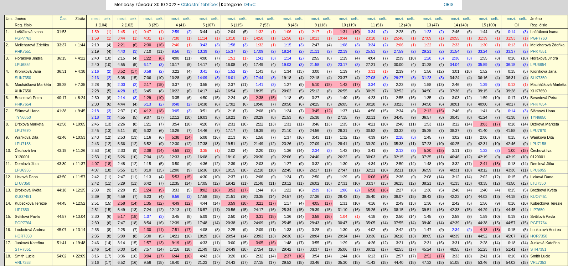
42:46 (62, 137)
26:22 (342, 157)
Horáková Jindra (29, 58)
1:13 (147, 177)
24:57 (286, 196)
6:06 (372, 177)
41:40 (482, 130)
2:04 (231, 32)
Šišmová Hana (27, 111)
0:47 (147, 32)
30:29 (371, 91)
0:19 (512, 216)
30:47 (342, 223)
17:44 (258, 78)
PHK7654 (23, 104)
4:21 (372, 124)
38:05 (427, 236)
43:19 (62, 150)
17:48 (202, 223)
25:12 (314, 91)
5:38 (175, 137)
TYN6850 (23, 117)
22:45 (286, 170)
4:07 (95, 164)
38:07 (398, 196)
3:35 (175, 98)
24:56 (314, 130)
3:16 (95, 256)
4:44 (121, 104)
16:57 (202, 210)
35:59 (482, 64)
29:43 (314, 223)
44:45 (62, 203)
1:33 (483, 150)
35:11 (398, 170)
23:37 (342, 78)
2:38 (259, 98)
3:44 (203, 32)
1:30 (483, 45)
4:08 (203, 229)
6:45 (147, 91)
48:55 (454, 249)
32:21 (371, 170)
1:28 (428, 58)
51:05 (454, 262)
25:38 (314, 117)
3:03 (455, 98)
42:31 (482, 144)
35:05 (371, 223)
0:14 (512, 32)
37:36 (454, 91)
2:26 (121, 124)
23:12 (286, 183)
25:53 (371, 51)
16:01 (230, 78)
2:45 (95, 124)
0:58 (147, 71)
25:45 (286, 223)
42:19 (482, 157)
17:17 (230, 130)
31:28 (427, 64)
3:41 (203, 71)
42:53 (398, 249)
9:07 (147, 117)
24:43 (230, 262)
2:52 (428, 256)
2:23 (399, 84)
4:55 (121, 64)
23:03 (258, 236)
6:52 (147, 144)
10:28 (174, 78)
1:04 (343, 216)
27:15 (342, 117)
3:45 (315, 111)
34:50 (427, 91)
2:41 (483, 164)
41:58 (62, 124)
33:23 (398, 104)
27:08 (371, 78)
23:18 (371, 38)
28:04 (314, 236)
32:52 (398, 91)
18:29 (202, 236)
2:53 (121, 137)
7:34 (147, 157)
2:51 (95, 203)
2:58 (121, 203)
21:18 (258, 170)
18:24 (286, 51)
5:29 (121, 183)
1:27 (287, 84)
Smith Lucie (25, 256)
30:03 (371, 157)
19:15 (230, 170)
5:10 (315, 84)
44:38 (482, 223)
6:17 (147, 64)
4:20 (203, 124)
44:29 (482, 210)
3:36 (121, 256)
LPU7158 (23, 144)
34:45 (398, 117)
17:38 (202, 144)
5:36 (121, 144)
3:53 (231, 190)
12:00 (174, 170)
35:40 (371, 196)
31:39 (482, 38)
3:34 (372, 32)
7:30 (175, 38)
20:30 (258, 157)
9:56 (175, 51)
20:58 (286, 104)
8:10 (147, 170)
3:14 (121, 243)
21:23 (202, 262)
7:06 (147, 78)
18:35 (258, 91)
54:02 (62, 256)
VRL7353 (23, 262)
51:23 (482, 249)
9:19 (175, 243)
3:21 (259, 203)
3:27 (315, 98)
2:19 (95, 45)
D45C (250, 4)
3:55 (203, 84)
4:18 (372, 216)
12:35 (174, 183)
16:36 (202, 170)
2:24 (231, 98)
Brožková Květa (28, 190)
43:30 (62, 164)
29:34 (342, 236)
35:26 (371, 210)
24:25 (314, 104)
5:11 (121, 130)
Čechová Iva (25, 150)
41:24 (482, 117)
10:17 (174, 64)
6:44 (175, 256)
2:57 (399, 256)
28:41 (342, 144)
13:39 (202, 51)
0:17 (512, 98)
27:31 (342, 183)
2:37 (231, 84)
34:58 (427, 104)
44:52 (482, 236)
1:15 (287, 45)
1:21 (147, 124)
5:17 (121, 216)
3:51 (203, 111)
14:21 (174, 236)
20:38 (230, 223)
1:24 (287, 111)
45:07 (62, 229)
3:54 (175, 124)
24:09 (258, 223)
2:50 (399, 164)
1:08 (343, 45)
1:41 (259, 58)
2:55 (315, 58)
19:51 (230, 144)
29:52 (286, 262)
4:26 (372, 243)
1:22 (428, 45)
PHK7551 (23, 51)
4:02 (372, 229)
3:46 (315, 124)
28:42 (342, 196)
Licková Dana (26, 177)
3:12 (455, 124)
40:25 (454, 144)
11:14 (202, 38)
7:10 (147, 51)
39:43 (454, 117)
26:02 (314, 183)
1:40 (343, 98)
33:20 (371, 144)
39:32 (371, 249)
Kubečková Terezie (31, 203)
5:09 (203, 216)
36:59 (427, 170)
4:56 (372, 111)
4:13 (483, 229)
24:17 (258, 210)
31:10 (342, 210)
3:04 (147, 256)
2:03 (259, 164)
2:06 (399, 45)
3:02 (455, 137)
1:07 (147, 216)
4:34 (372, 164)
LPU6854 (23, 64)
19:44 (342, 38)
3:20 (231, 256)
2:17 (315, 32)
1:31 (343, 32)
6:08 (121, 78)
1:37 (343, 111)
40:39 (454, 236)
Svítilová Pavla (27, 216)
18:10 (230, 157)
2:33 (455, 45)
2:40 (95, 58)
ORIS (449, 4)
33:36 (371, 236)
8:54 (147, 223)
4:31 (147, 38)
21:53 (286, 117)
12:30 (174, 144)
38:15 (398, 210)
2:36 (455, 58)
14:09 (202, 78)
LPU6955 (23, 170)
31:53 (62, 32)
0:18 (512, 124)
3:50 (175, 164)
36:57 (427, 117)
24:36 (286, 236)
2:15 (121, 58)
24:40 (314, 157)
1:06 (287, 32)
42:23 (454, 196)
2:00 (121, 84)
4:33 (203, 243)
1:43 (259, 71)
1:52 (231, 71)
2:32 (259, 256)
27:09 (427, 38)
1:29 (147, 98)
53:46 (482, 262)
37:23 (427, 144)
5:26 (121, 157)
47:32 (427, 262)
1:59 (95, 32)
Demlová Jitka (27, 164)
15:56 (286, 38)
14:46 (202, 130)
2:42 (95, 177)
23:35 (258, 196)
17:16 (174, 249)
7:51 (175, 229)
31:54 (454, 51)
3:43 (203, 45)
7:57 (147, 249)
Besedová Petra (28, 98)
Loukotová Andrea (30, 229)
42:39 (454, 223)
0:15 (512, 71)
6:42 (147, 183)
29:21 (427, 51)
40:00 (482, 104)
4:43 (203, 256)
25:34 (286, 210)
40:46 (454, 157)
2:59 (175, 32)
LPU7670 (23, 130)
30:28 (371, 104)
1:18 (287, 98)
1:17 (287, 203)
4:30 (203, 177)
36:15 (62, 58)
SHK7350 (23, 78)
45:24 (427, 249)
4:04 (372, 58)
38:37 (454, 130)
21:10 (286, 130)
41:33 (454, 183)
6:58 (372, 190)
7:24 (147, 210)
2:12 (428, 111)
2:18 (95, 111)
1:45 (121, 32)
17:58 (202, 196)
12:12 (174, 117)
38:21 (427, 183)
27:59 (398, 51)
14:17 (202, 64)
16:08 (230, 64)
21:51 (230, 196)
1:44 (483, 32)
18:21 (230, 117)
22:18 (314, 78)
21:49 (258, 144)
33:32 (398, 130)
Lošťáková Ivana (29, 32)
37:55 (398, 223)
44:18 (62, 190)
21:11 (314, 51)
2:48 (121, 164)
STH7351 (23, 249)
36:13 (398, 183)
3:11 (455, 150)
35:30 (342, 262)
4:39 (372, 137)
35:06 (342, 249)
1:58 (231, 45)
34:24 (454, 78)
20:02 (286, 91)
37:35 (427, 157)
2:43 (95, 137)
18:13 (314, 38)
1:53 (428, 124)
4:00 (175, 58)
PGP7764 (23, 223)
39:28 (62, 84)
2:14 (121, 98)
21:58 (314, 64)
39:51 (427, 210)
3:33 (175, 190)
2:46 (455, 32)
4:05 (315, 203)
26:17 (314, 170)
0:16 (512, 58)
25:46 (398, 38)
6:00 (121, 249)
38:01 (454, 104)
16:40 (174, 262)
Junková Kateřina (29, 243)
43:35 (482, 183)
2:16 (95, 71)
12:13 (174, 210)
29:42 (286, 249)
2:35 (95, 229)
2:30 (147, 45)
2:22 (259, 124)
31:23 (427, 78)
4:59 (175, 150)
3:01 (455, 71)
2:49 (399, 203)
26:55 (342, 91)
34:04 (454, 64)
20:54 (230, 236)
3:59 (231, 203)
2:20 (259, 150)
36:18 (398, 236)
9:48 (175, 104)
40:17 (62, 98)
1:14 (287, 58)
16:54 (230, 91)
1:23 (428, 32)
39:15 (482, 91)
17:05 (202, 183)
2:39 (399, 58)
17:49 (258, 64)
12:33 (174, 157)
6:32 (147, 130)
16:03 (202, 117)
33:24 (482, 51)
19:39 (258, 130)
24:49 (230, 249)
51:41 (62, 243)
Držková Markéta (29, 124)
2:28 (399, 32)
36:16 (482, 78)
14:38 (202, 104)
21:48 (258, 183)
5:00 (121, 236)
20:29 (258, 117)
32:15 (398, 157)
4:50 (203, 98)
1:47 (428, 229)
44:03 (482, 196)
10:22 (174, 91)
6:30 (147, 236)
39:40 (427, 223)
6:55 (121, 170)
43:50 (62, 177)
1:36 (287, 150)
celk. (108, 18)
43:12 (482, 170)
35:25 (427, 130)
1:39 (483, 84)
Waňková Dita (26, 137)
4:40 (121, 51)
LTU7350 (22, 183)
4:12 (147, 111)
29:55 (454, 38)
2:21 (121, 45)
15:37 (230, 51)
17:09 (258, 51)
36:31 (62, 71)
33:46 (314, 262)
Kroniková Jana (28, 71)
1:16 (147, 137)
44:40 (398, 262)
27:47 (342, 170)
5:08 (203, 137)
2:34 (399, 111)
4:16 (372, 203)
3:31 (372, 71)
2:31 (231, 124)
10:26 (174, 130)
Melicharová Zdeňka (32, 45)
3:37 (175, 84)
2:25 (121, 229)
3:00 (315, 71)
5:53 (175, 177)
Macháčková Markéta (33, 84)
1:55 (483, 58)
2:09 (259, 229)
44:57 (62, 216)
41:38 (62, 111)
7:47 (121, 223)
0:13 (512, 45)
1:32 (259, 32)
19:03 (286, 64)
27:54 (258, 249)
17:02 (230, 104)
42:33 (454, 210)
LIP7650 (22, 210)
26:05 (342, 104)
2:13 (231, 137)
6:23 (147, 196)
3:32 (315, 164)
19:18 (286, 78)
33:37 (62, 45)
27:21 (371, 64)
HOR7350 (23, 236)
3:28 (315, 229)
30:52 (371, 130)
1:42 (343, 150)
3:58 (315, 216)
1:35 (428, 98)
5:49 (121, 210)
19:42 (230, 183)
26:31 (342, 130)
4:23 (372, 98)
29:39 (314, 210)
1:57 (147, 243)
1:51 (231, 58)
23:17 (342, 64)
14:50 (258, 38)
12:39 (174, 223)
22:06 (286, 157)
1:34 (287, 71)
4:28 (121, 91)
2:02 (231, 150)
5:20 (428, 150)
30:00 (398, 64)
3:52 (121, 71)
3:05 (175, 111)
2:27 (399, 190)
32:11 (371, 117)
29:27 (398, 78)
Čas (63, 18)
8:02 (203, 190)
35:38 (398, 144)
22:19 (342, 51)
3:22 (175, 71)
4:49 (175, 203)
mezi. (95, 18)
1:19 (343, 58)
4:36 (203, 164)
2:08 (259, 111)
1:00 (512, 150)
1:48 (428, 164)
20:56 (230, 210)
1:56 (428, 71)
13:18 (230, 38)
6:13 (147, 104)
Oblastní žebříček (199, 4)
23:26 (286, 144)
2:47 (315, 45)
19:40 (258, 104)
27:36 (314, 196)
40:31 (454, 170)
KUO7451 (23, 196)
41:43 (371, 262)
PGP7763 (23, 38)
